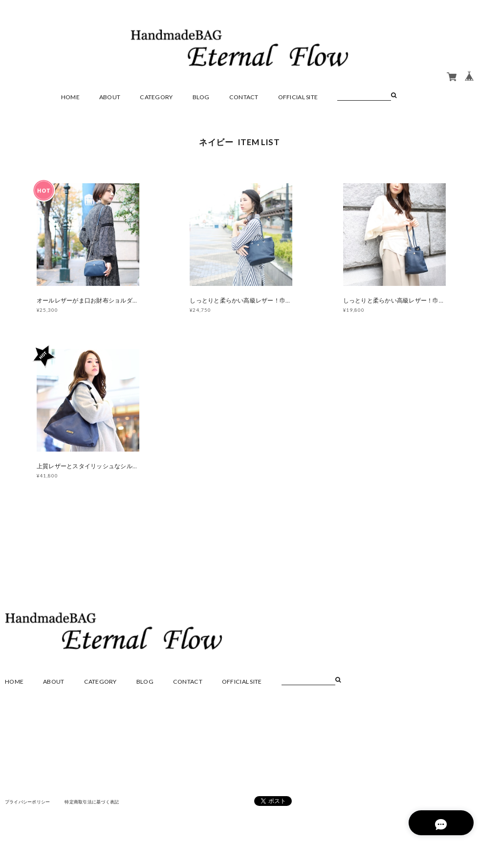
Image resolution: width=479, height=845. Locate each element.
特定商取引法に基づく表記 (100, 805)
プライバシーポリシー (30, 805)
